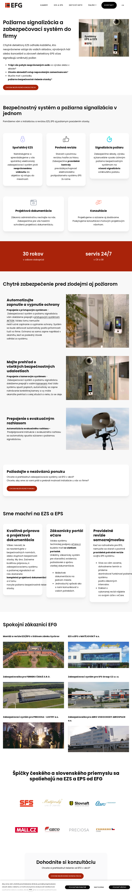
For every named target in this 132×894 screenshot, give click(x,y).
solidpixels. (112, 880)
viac (30, 889)
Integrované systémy (13, 866)
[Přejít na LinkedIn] (109, 870)
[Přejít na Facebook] (91, 870)
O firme (93, 863)
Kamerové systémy (12, 856)
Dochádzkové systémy (13, 870)
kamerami (41, 383)
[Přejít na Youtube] (97, 870)
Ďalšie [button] (92, 5)
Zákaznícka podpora (99, 859)
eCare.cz (76, 544)
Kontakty (94, 856)
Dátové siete (9, 863)
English (25, 880)
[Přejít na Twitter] (103, 870)
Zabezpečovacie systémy (15, 859)
